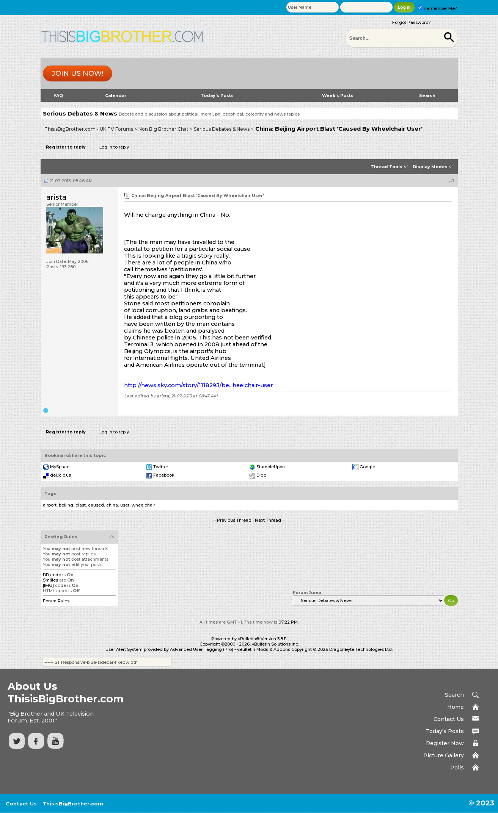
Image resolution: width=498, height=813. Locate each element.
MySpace (59, 466)
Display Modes (430, 166)
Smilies (50, 580)
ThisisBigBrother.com (72, 803)
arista (56, 197)
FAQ (58, 95)
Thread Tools (386, 166)
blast (80, 505)
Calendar (115, 95)
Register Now (445, 743)
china (112, 505)
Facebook (163, 475)
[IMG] (48, 585)
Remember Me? (437, 8)
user (124, 505)
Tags (50, 493)
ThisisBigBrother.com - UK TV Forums (88, 129)
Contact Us (449, 719)
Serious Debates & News (222, 129)
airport (50, 505)
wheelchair (143, 505)
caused (96, 505)
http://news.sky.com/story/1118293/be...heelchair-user (198, 385)
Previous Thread (234, 520)
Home (455, 707)
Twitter (160, 466)
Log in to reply (114, 147)
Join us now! (77, 73)
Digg (261, 475)
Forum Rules (56, 600)
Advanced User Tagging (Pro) (201, 649)
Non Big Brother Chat (163, 129)
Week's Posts (337, 95)
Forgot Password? (411, 22)
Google (367, 466)
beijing (66, 505)
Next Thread (268, 520)
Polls (457, 767)
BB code (52, 574)
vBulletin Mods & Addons (263, 649)
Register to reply (66, 147)
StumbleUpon (270, 466)
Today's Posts (217, 95)
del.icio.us (60, 475)
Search (427, 95)
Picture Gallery (443, 755)
